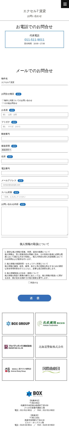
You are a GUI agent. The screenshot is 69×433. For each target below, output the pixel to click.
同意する (33, 283)
